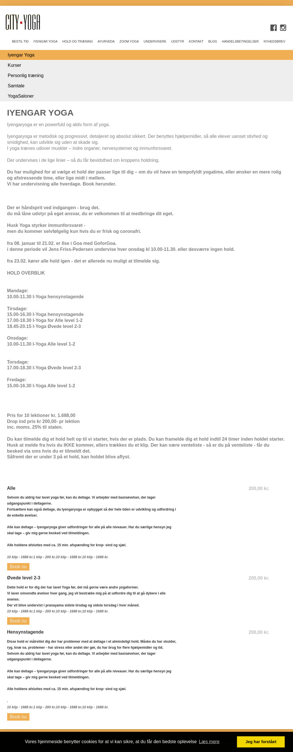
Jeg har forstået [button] (261, 741)
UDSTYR (177, 41)
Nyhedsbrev (274, 41)
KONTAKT (196, 41)
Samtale (16, 85)
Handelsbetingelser (240, 41)
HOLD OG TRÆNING (77, 41)
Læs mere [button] (209, 741)
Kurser (14, 65)
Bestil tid (20, 41)
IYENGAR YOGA (45, 41)
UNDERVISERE (155, 41)
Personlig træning (25, 75)
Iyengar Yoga (21, 55)
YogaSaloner (21, 96)
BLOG (212, 41)
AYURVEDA (106, 41)
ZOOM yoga (129, 41)
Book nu (18, 566)
